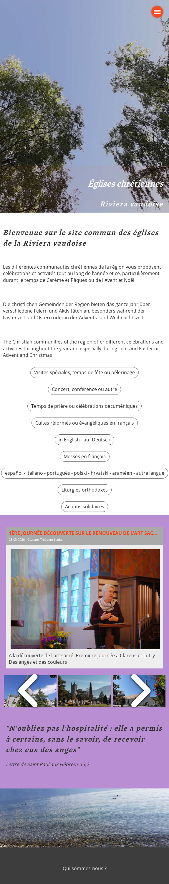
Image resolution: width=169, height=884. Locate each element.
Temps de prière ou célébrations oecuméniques (84, 406)
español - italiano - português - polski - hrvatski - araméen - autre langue (84, 473)
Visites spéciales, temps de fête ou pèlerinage (84, 372)
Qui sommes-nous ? (85, 868)
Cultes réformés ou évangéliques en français (84, 423)
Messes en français (85, 456)
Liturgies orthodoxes (85, 490)
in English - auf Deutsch (84, 439)
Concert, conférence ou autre (84, 389)
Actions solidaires (84, 506)
